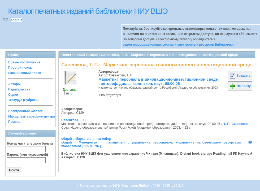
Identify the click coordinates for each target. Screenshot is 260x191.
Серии (13, 95)
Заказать (239, 75)
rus (19, 20)
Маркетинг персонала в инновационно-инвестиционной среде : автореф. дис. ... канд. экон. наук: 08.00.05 (158, 81)
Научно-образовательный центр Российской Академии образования (164, 87)
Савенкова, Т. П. (121, 75)
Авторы (14, 84)
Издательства (19, 89)
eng (13, 20)
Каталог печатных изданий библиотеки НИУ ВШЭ (87, 11)
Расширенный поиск (24, 73)
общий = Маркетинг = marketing (86, 139)
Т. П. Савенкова (235, 124)
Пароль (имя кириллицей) (27, 155)
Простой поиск (20, 68)
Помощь (14, 122)
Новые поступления (24, 62)
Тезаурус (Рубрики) (23, 100)
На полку (240, 86)
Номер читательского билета (30, 143)
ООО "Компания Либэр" (131, 186)
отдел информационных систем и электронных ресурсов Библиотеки (178, 44)
